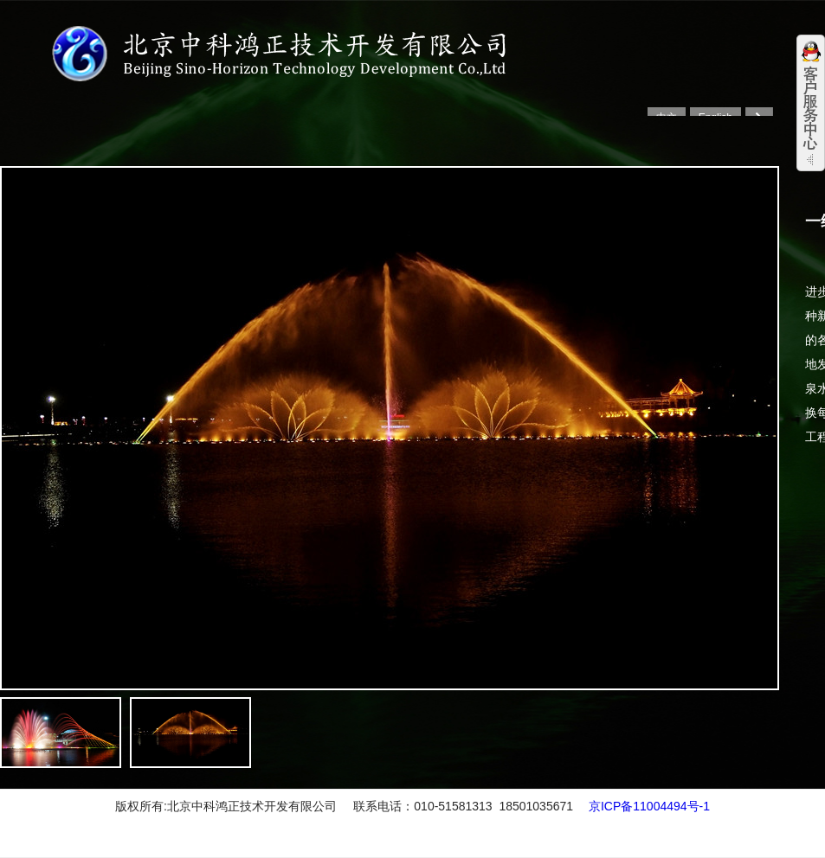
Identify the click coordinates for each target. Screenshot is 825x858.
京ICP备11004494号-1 (649, 806)
